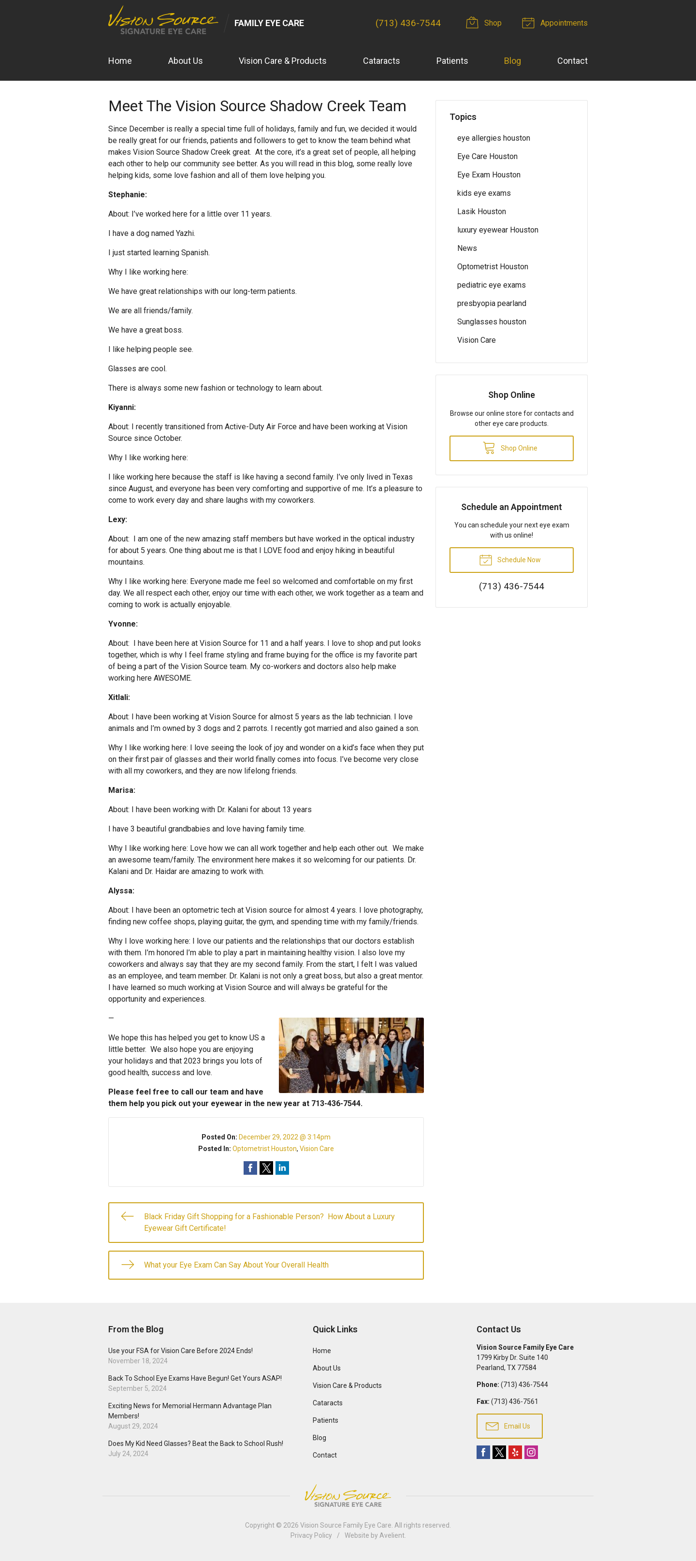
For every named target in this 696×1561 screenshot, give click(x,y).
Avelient (392, 1535)
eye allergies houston (493, 138)
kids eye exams (484, 193)
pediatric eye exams (491, 285)
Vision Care (317, 1149)
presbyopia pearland (491, 303)
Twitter (499, 1452)
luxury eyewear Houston (497, 229)
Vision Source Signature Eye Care (348, 1495)
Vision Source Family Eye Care (346, 1525)
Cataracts (381, 61)
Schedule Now (510, 559)
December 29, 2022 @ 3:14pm (285, 1137)
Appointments (556, 22)
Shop (485, 22)
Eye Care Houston (487, 156)
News (467, 248)
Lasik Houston (481, 211)
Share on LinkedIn (282, 1168)
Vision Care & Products (283, 61)
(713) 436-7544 (408, 23)
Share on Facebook (250, 1168)
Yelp (515, 1452)
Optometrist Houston (264, 1149)
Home (120, 61)
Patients (452, 61)
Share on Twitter (266, 1168)
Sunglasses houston (491, 321)
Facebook (483, 1452)
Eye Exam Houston (489, 174)
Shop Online (509, 447)
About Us (185, 61)
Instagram (531, 1452)
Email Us (508, 1425)
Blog (512, 61)
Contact (572, 61)
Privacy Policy (311, 1535)
